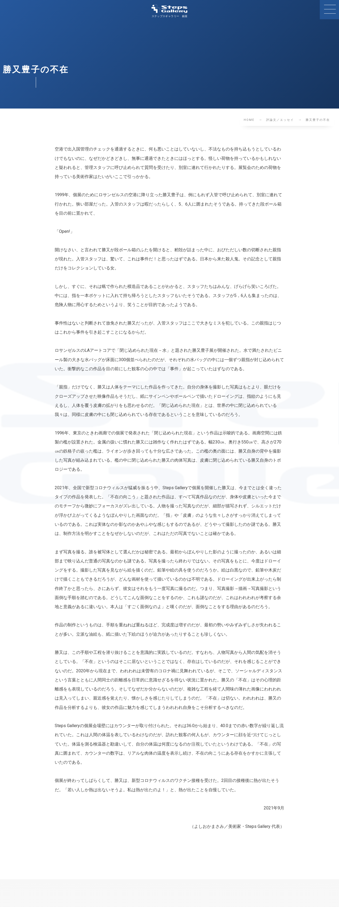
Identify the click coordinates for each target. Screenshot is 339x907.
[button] (329, 9)
